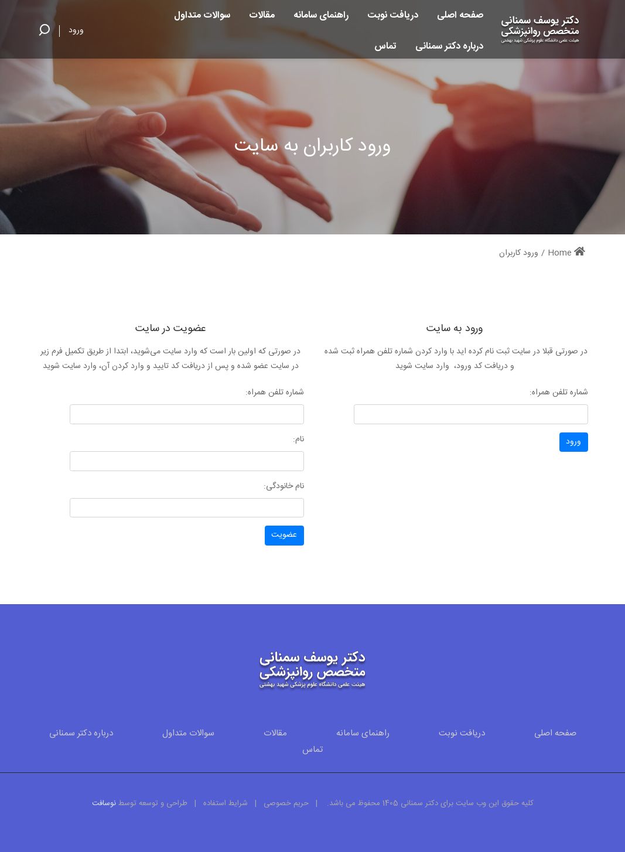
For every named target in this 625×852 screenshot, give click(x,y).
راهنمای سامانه (363, 733)
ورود (76, 30)
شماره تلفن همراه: (559, 393)
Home (566, 253)
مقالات (275, 733)
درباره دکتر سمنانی (81, 733)
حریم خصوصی (286, 803)
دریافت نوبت (462, 733)
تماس (312, 749)
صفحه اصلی (555, 733)
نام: (298, 439)
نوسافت (104, 803)
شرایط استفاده (225, 803)
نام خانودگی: (284, 486)
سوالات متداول (188, 733)
